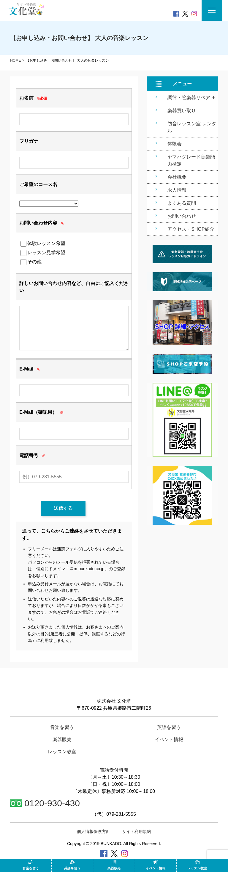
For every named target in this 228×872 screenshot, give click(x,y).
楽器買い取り (181, 110)
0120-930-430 (45, 803)
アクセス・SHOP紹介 (190, 229)
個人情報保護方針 (93, 831)
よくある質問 (181, 203)
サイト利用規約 (136, 831)
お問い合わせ (181, 216)
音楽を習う (31, 865)
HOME (15, 60)
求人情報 (176, 190)
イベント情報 (155, 865)
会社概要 (176, 176)
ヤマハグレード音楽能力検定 (191, 160)
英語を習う (72, 865)
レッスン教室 (197, 865)
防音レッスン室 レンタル (191, 127)
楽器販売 (114, 865)
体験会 (174, 143)
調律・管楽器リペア (188, 97)
